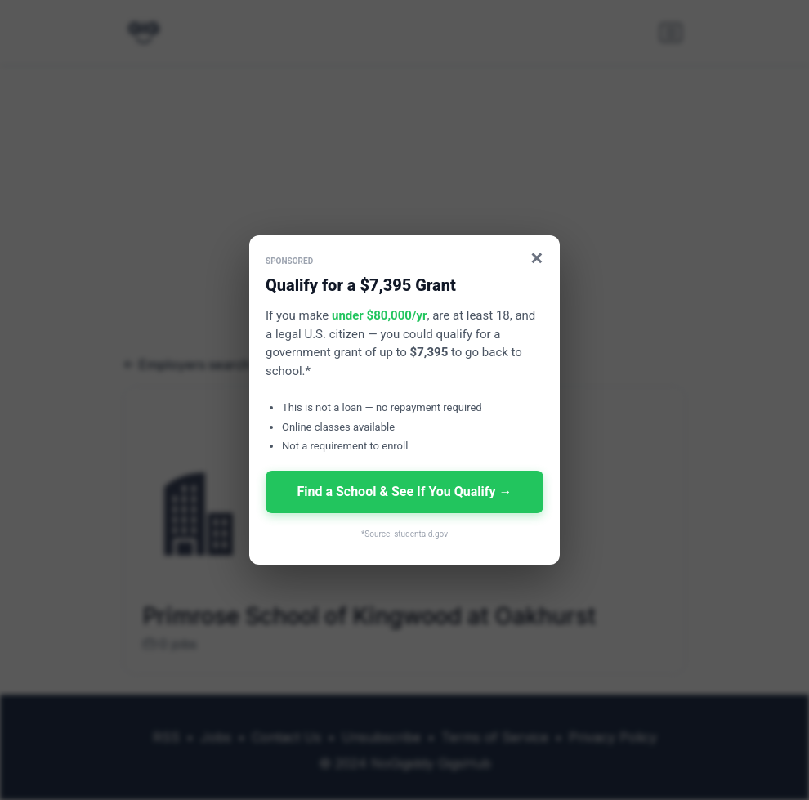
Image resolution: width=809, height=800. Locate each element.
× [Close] (537, 257)
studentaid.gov (421, 534)
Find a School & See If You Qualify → (404, 491)
